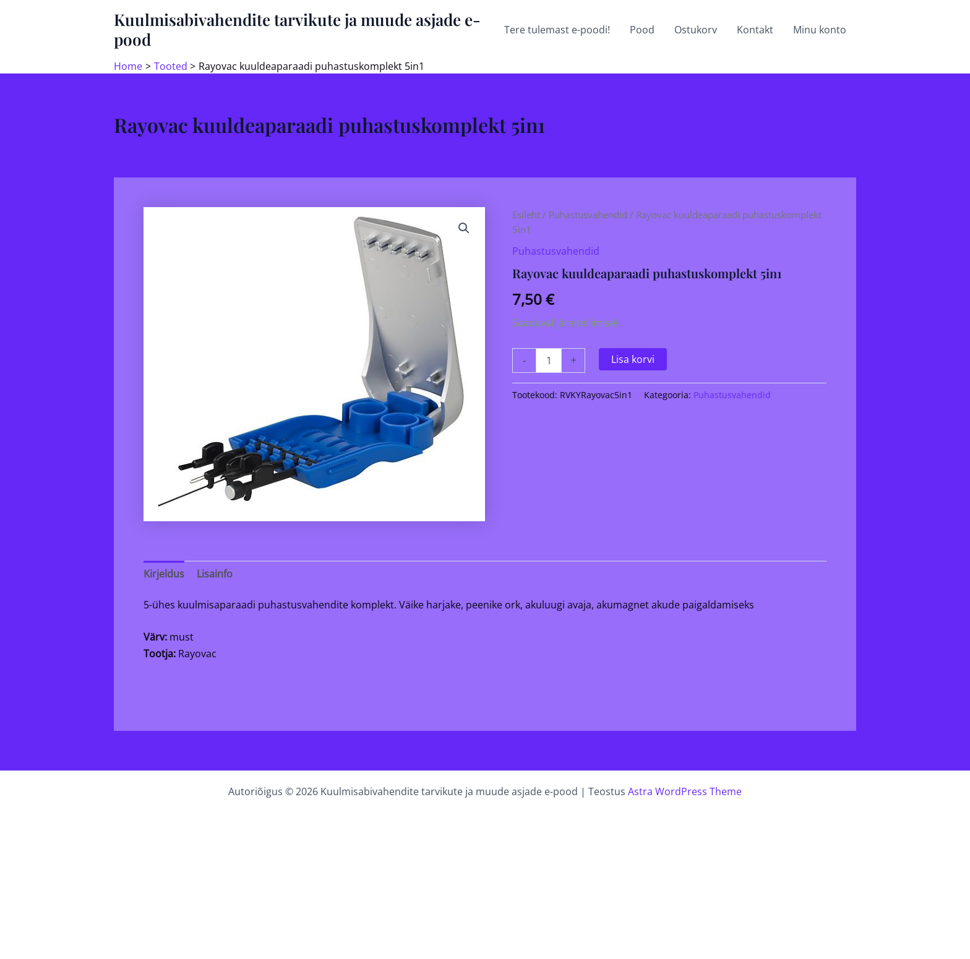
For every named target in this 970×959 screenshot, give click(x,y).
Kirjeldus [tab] (164, 574)
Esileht (526, 214)
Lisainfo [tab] (215, 574)
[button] (464, 228)
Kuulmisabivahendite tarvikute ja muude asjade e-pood (297, 29)
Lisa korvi (633, 359)
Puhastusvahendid (588, 214)
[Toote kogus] (549, 360)
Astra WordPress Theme (685, 791)
